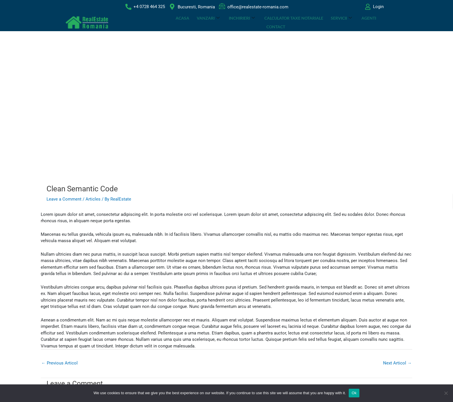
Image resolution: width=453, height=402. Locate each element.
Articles (93, 199)
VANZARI (196, 22)
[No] (446, 393)
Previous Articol (59, 363)
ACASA (171, 22)
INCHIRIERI (230, 22)
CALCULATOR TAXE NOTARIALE (281, 22)
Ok (354, 393)
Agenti (355, 22)
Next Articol (397, 363)
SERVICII (328, 22)
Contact (379, 22)
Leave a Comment (64, 199)
